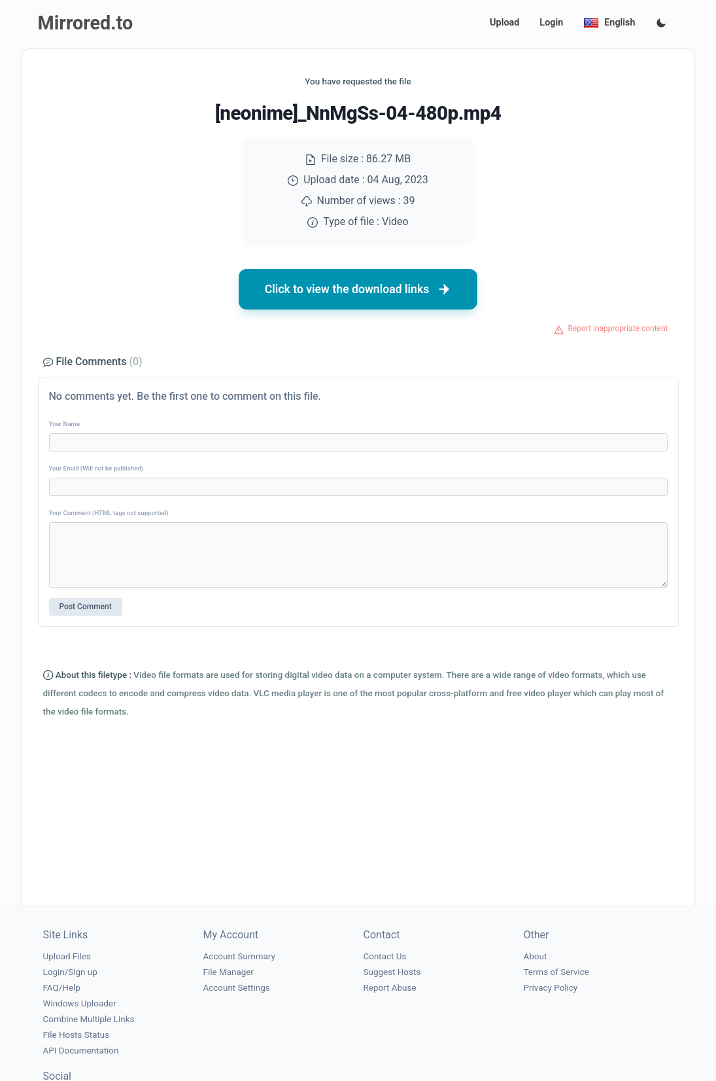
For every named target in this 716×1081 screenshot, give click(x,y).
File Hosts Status (76, 1035)
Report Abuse (390, 988)
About (535, 956)
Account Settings (236, 988)
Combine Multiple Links (89, 1019)
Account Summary (239, 956)
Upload (504, 22)
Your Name (64, 423)
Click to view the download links (358, 289)
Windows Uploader (79, 1003)
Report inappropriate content (618, 328)
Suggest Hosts (392, 972)
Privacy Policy (551, 988)
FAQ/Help (61, 988)
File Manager (228, 972)
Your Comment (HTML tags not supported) (109, 512)
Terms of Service (556, 972)
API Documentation (81, 1050)
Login (551, 22)
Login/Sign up (70, 972)
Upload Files (67, 956)
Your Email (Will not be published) (96, 468)
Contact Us (385, 956)
